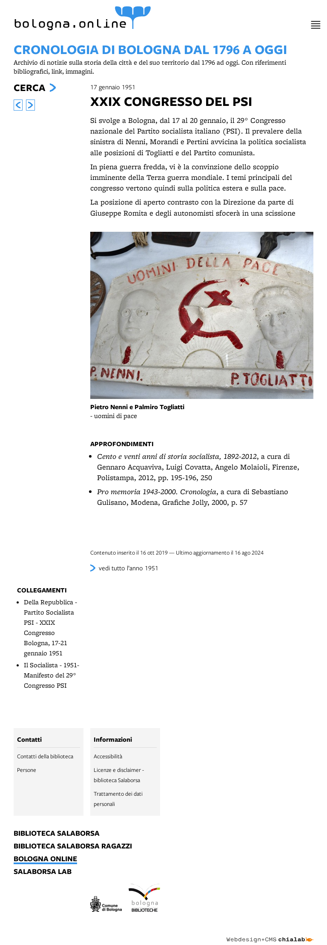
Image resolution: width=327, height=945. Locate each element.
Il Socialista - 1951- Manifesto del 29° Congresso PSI (51, 675)
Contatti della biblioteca (45, 756)
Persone (26, 770)
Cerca (29, 88)
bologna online (45, 859)
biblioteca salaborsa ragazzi (73, 846)
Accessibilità (108, 756)
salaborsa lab (43, 872)
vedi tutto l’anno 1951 (128, 568)
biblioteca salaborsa (57, 833)
